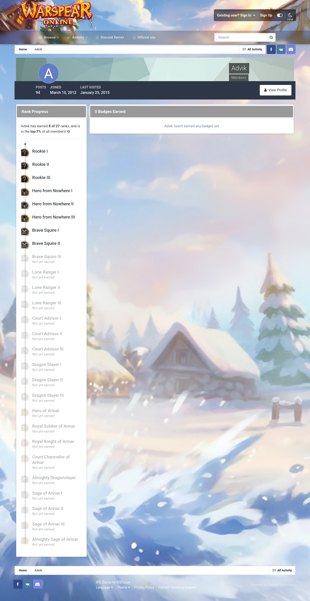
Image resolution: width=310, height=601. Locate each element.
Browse (50, 54)
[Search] (224, 53)
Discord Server (112, 54)
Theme (62, 594)
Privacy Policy (83, 594)
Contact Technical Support (116, 594)
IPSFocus (62, 589)
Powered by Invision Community (252, 591)
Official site (146, 54)
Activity (78, 54)
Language (43, 594)
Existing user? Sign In (216, 23)
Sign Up (246, 23)
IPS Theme (42, 589)
